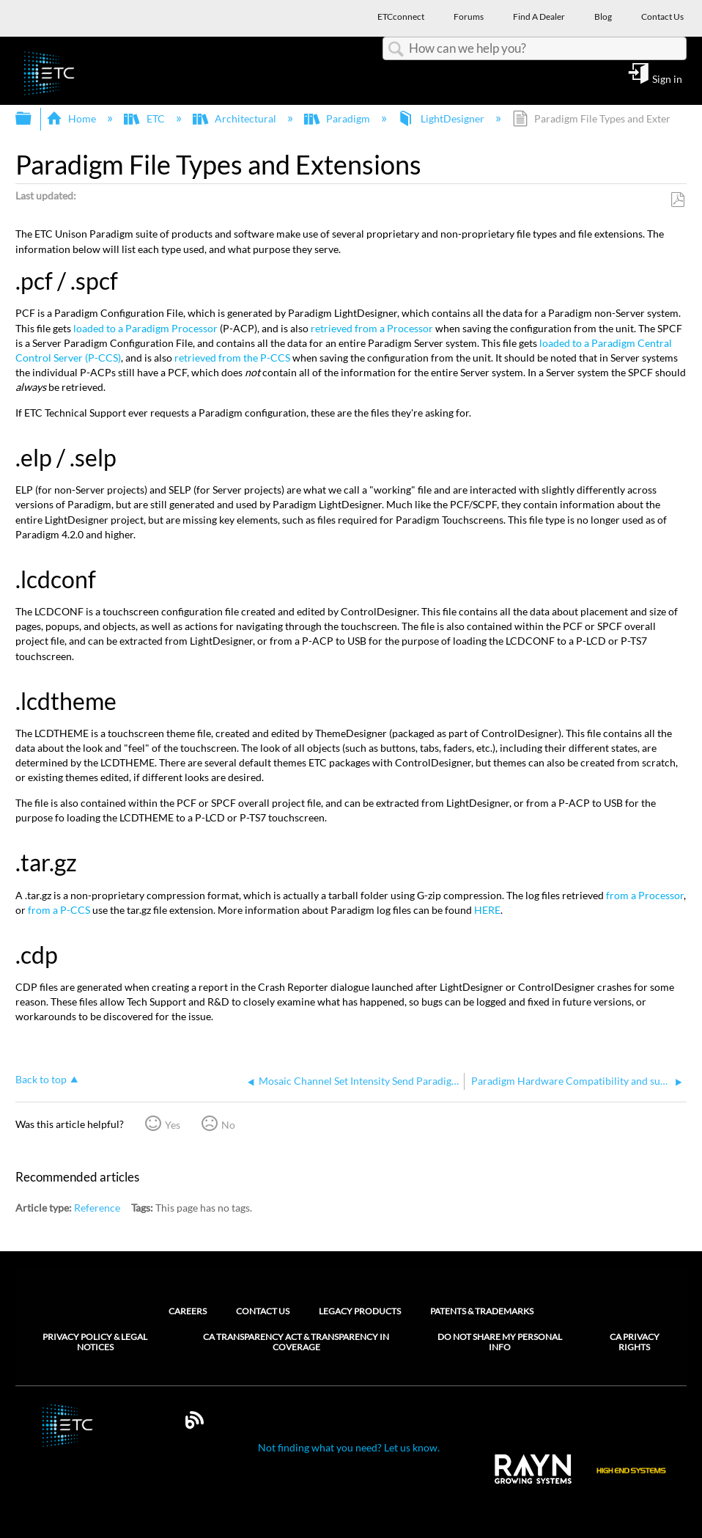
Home (72, 118)
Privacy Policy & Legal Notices (95, 1342)
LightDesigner (442, 118)
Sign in (667, 78)
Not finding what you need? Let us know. (349, 1447)
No (228, 1124)
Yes (172, 1124)
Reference (97, 1207)
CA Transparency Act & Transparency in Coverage (296, 1342)
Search (396, 49)
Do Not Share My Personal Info (499, 1342)
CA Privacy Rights (634, 1342)
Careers (188, 1311)
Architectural (235, 118)
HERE (487, 910)
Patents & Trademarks (481, 1311)
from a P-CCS (59, 910)
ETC (145, 118)
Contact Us (262, 1311)
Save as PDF (677, 200)
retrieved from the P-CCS (232, 357)
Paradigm (338, 118)
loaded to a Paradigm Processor (145, 328)
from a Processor (645, 895)
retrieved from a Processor (372, 328)
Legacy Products (360, 1311)
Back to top (41, 1079)
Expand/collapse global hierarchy (33, 118)
